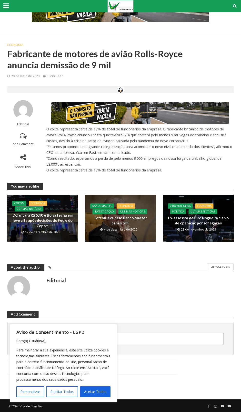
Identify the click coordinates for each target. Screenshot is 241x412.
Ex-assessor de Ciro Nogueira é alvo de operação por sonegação (198, 220)
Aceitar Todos (95, 391)
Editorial (23, 124)
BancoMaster (102, 206)
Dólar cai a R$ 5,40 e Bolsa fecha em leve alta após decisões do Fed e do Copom (42, 220)
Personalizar (30, 391)
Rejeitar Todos (62, 391)
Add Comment (23, 144)
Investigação (104, 211)
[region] (63, 363)
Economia (15, 44)
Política (178, 211)
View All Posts (220, 266)
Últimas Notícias (29, 209)
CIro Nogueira (180, 206)
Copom (19, 203)
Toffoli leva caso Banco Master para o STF (120, 220)
